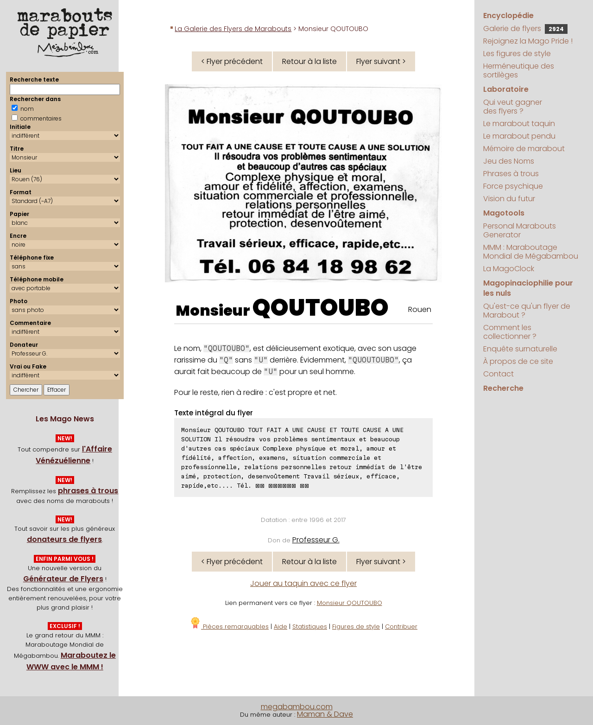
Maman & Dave (325, 714)
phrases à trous (88, 490)
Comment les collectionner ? (509, 332)
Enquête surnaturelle (520, 348)
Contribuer (401, 626)
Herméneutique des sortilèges (518, 70)
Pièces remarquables (229, 626)
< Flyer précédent (232, 61)
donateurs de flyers (64, 539)
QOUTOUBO (320, 308)
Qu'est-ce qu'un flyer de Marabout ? (526, 310)
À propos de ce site (518, 361)
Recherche (503, 388)
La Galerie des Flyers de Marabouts (233, 28)
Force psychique (513, 186)
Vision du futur (509, 198)
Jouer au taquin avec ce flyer (303, 583)
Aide (280, 626)
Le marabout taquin (519, 123)
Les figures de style (517, 53)
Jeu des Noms (508, 161)
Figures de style (356, 626)
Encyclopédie (508, 15)
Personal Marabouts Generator (519, 230)
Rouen (419, 309)
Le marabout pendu (519, 136)
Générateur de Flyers (63, 578)
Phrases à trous (511, 173)
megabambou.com (297, 706)
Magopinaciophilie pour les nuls (528, 288)
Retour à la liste (309, 61)
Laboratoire (506, 89)
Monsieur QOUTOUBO (349, 602)
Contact (498, 374)
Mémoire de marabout (524, 148)
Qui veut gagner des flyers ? (512, 106)
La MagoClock (508, 268)
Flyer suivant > (381, 61)
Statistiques (309, 626)
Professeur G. (316, 539)
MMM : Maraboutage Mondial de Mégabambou (530, 251)
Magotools (503, 213)
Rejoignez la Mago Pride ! (528, 41)
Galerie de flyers (525, 28)
